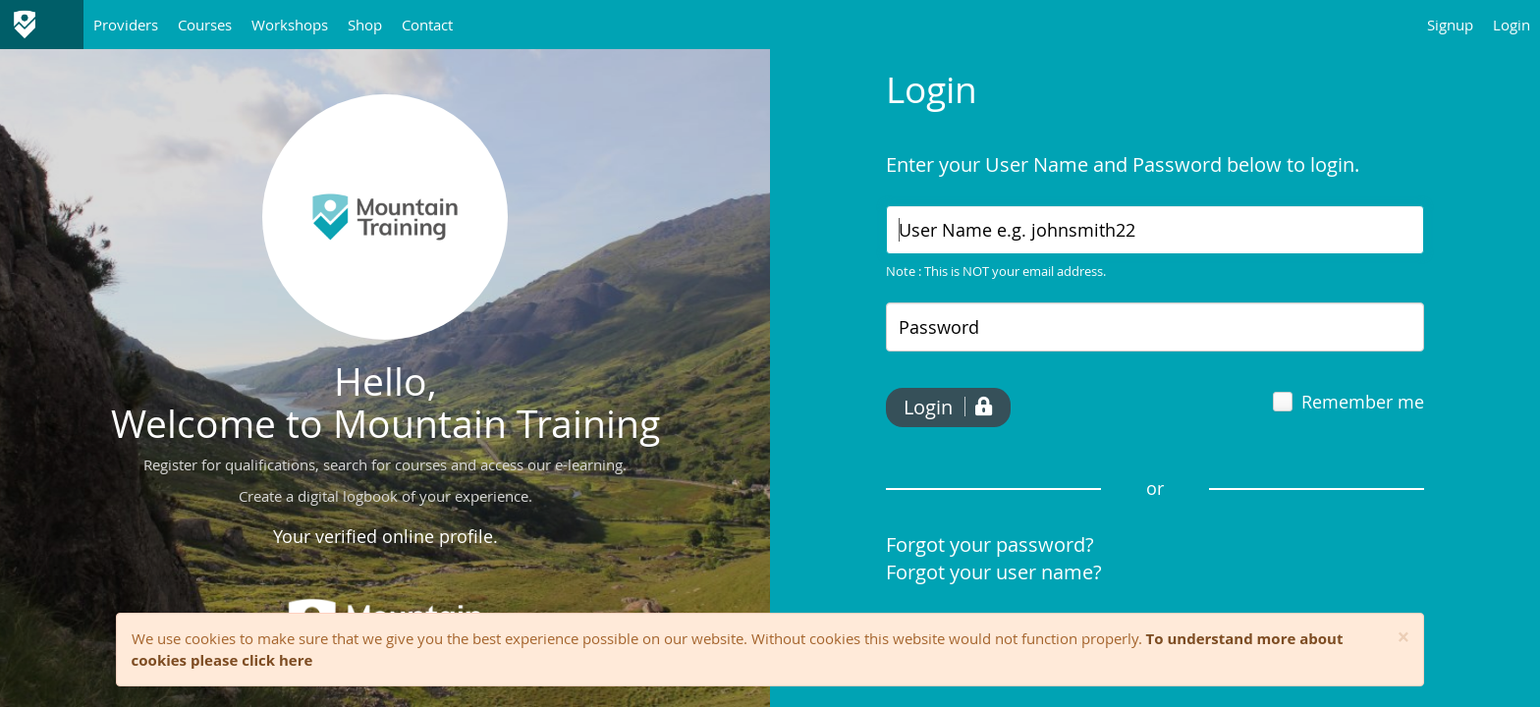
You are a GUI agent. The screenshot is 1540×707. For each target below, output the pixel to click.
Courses (205, 24)
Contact (427, 24)
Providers (125, 24)
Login (1511, 24)
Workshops (289, 24)
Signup (1450, 24)
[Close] (1404, 637)
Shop (365, 24)
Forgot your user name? (994, 572)
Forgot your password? (990, 544)
